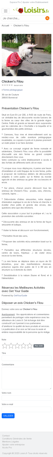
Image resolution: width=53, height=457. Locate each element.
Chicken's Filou (21, 25)
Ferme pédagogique (13, 90)
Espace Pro (15, 2)
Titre (4, 353)
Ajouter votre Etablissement (35, 2)
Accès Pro (7, 447)
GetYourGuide (20, 295)
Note (4, 339)
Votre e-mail (7, 404)
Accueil (5, 25)
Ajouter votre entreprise (13, 444)
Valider (8, 415)
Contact (6, 435)
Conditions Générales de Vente (17, 438)
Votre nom (6, 393)
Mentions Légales (10, 441)
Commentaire (8, 364)
